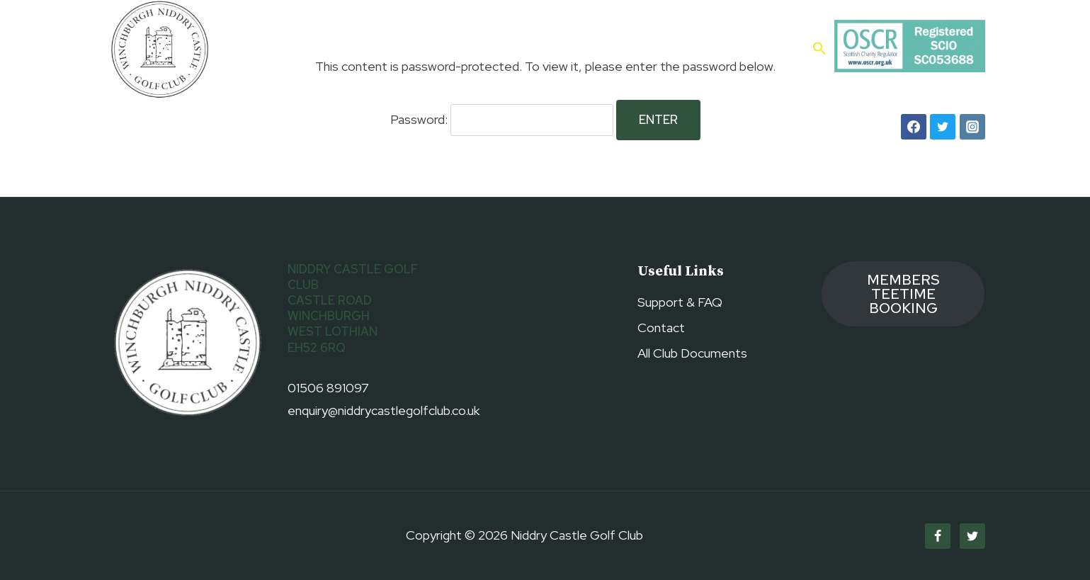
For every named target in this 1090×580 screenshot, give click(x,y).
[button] (819, 49)
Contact (770, 48)
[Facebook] (913, 127)
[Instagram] (972, 127)
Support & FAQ (679, 302)
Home (282, 48)
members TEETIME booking (903, 294)
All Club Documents (692, 353)
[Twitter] (942, 127)
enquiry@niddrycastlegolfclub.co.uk (383, 410)
